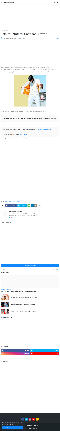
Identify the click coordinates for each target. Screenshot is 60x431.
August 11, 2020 (23, 134)
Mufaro (10, 201)
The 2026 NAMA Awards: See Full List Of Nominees (19, 291)
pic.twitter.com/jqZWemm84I (10, 131)
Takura (18, 201)
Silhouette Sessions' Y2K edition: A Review (23, 304)
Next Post (55, 269)
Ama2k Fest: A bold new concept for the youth (24, 297)
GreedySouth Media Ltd (32, 425)
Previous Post (5, 269)
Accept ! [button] (6, 427)
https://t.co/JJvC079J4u (44, 129)
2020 (6, 30)
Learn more (11, 424)
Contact (35, 428)
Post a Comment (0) (30, 265)
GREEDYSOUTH (9, 2)
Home (2, 30)
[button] (2, 2)
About (29, 428)
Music (14, 201)
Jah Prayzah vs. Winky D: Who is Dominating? (23, 311)
